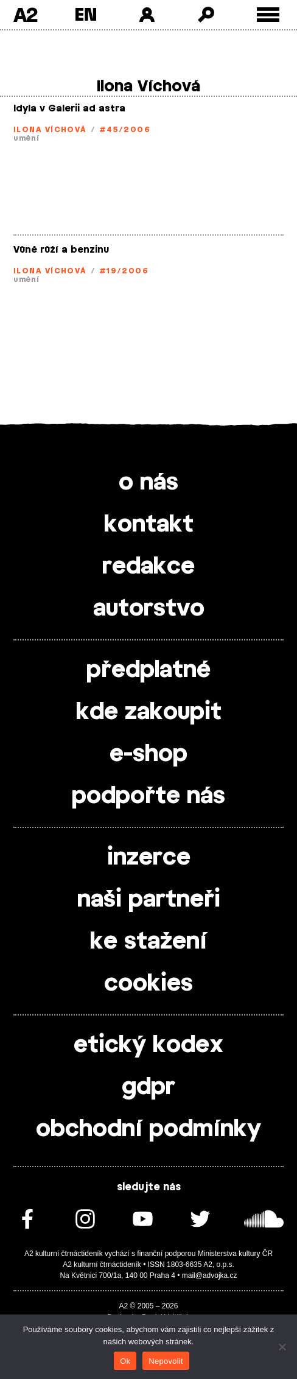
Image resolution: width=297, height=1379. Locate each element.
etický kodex (148, 1045)
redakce (148, 566)
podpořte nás (148, 796)
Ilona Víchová (49, 129)
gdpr (148, 1087)
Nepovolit (165, 1361)
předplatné (148, 670)
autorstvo (148, 608)
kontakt (149, 524)
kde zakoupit (149, 712)
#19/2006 (124, 271)
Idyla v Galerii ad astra (69, 108)
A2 (25, 14)
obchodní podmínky (148, 1129)
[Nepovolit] (282, 1347)
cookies (148, 983)
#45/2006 (125, 129)
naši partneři (148, 899)
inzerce (148, 857)
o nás (148, 482)
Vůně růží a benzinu (61, 250)
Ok (125, 1361)
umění (26, 138)
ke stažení (148, 941)
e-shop (148, 754)
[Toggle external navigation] (268, 14)
